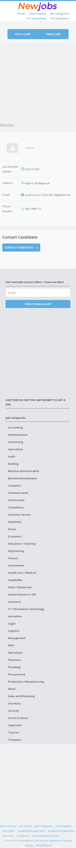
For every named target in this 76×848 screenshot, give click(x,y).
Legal (11, 623)
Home (21, 13)
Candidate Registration (31, 831)
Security (13, 710)
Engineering (16, 551)
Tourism (13, 732)
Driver (12, 529)
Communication (18, 493)
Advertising (15, 442)
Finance (13, 558)
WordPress (27, 840)
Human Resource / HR (22, 594)
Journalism (15, 616)
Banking (13, 464)
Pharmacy (14, 660)
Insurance (14, 602)
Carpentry (14, 485)
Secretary (14, 703)
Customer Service (19, 514)
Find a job (53, 34)
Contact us (23, 836)
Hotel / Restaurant (20, 587)
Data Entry (14, 522)
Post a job (22, 34)
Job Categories (59, 13)
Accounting (15, 427)
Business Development (22, 478)
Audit (11, 456)
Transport (14, 739)
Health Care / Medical (22, 572)
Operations (15, 652)
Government (16, 565)
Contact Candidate (21, 247)
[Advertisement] (38, 81)
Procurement (16, 674)
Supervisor (15, 725)
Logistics (13, 631)
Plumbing (14, 667)
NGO (11, 645)
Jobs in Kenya (37, 13)
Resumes (8, 836)
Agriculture (15, 449)
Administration (17, 435)
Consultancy (16, 507)
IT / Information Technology (26, 609)
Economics (15, 536)
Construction (16, 500)
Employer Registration (61, 831)
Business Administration (23, 471)
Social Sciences (18, 718)
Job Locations (63, 826)
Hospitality (15, 580)
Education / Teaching (22, 543)
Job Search (25, 826)
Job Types (9, 831)
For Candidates (36, 18)
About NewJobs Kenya (45, 836)
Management (16, 638)
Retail (12, 689)
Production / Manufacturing (26, 681)
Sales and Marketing (21, 696)
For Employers (60, 18)
